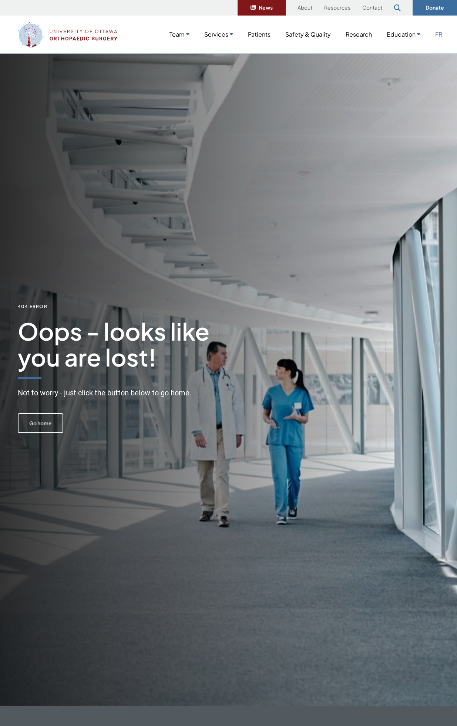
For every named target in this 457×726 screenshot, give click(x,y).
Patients (259, 34)
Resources (337, 7)
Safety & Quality (308, 34)
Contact (372, 7)
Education (401, 34)
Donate (435, 7)
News (266, 7)
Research (359, 34)
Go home (41, 423)
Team (177, 34)
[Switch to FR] (438, 34)
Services (216, 34)
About (305, 7)
